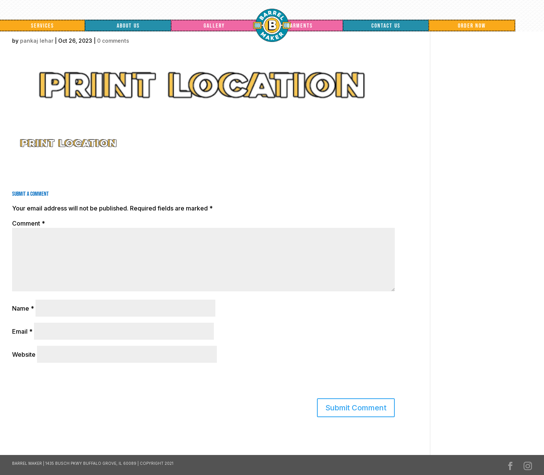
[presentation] (64, 382)
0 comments (113, 40)
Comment (28, 223)
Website (24, 354)
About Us (128, 25)
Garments (300, 25)
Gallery (214, 25)
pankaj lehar (36, 40)
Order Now (472, 25)
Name (23, 308)
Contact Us (385, 25)
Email (22, 331)
